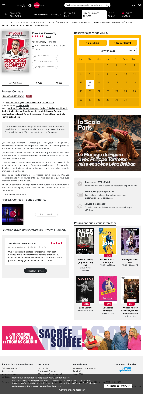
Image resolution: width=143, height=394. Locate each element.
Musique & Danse (69, 14)
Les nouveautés (38, 22)
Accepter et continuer (118, 385)
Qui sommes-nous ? (11, 368)
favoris (45, 67)
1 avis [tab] (39, 83)
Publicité (77, 371)
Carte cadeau (127, 14)
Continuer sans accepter (72, 389)
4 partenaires (30, 383)
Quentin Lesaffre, (33, 102)
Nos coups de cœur (19, 22)
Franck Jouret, (16, 114)
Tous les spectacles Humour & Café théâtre (112, 22)
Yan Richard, (62, 108)
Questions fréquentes (47, 371)
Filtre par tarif (122, 42)
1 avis (48, 36)
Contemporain (40, 14)
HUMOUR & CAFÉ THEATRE (13, 96)
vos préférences (74, 383)
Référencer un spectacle (84, 368)
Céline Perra (14, 117)
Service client (43, 368)
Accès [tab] (59, 83)
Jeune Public (111, 14)
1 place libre (92, 42)
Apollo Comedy (39, 41)
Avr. (132, 50)
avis (43, 61)
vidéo (41, 56)
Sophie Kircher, (9, 111)
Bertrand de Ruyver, (15, 102)
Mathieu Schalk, (15, 108)
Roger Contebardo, (33, 114)
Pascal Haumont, (31, 108)
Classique (56, 14)
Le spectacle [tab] (15, 82)
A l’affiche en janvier (81, 22)
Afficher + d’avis (35, 271)
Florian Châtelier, (47, 108)
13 (90, 82)
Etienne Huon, (49, 114)
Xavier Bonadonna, (25, 111)
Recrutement (8, 371)
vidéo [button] (46, 214)
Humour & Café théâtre (91, 14)
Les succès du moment (58, 22)
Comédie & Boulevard (15, 14)
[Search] (84, 5)
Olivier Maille (48, 102)
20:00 (90, 85)
